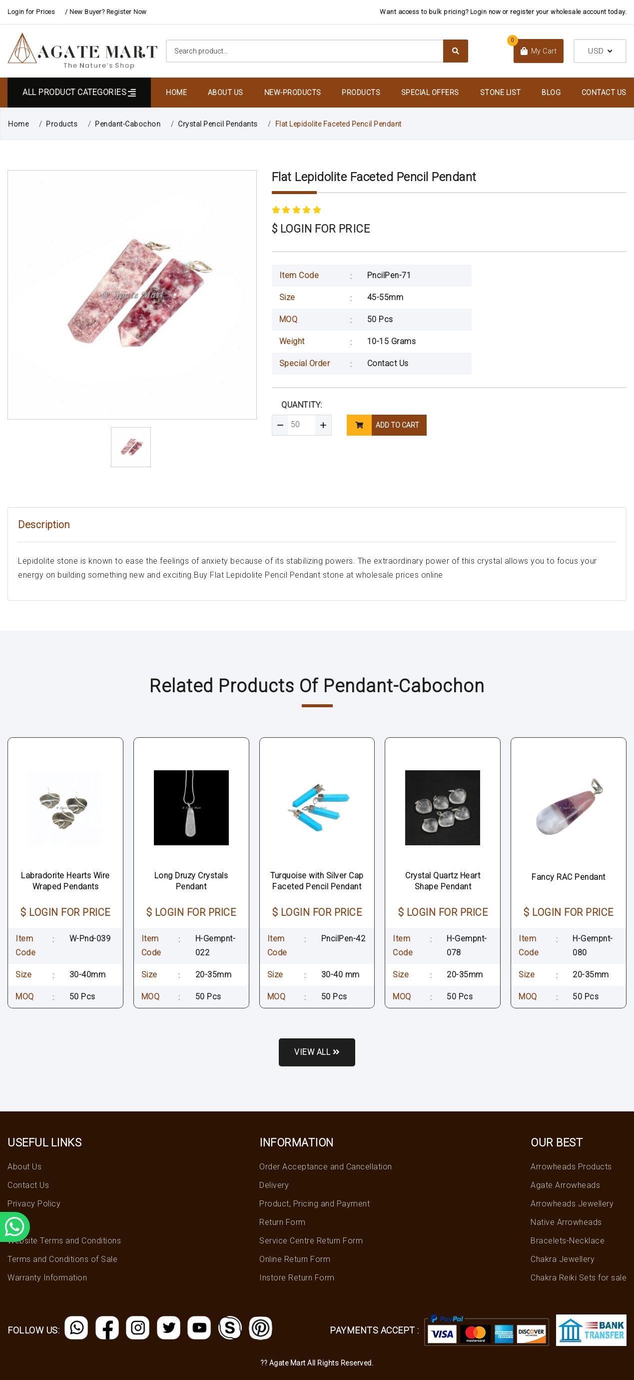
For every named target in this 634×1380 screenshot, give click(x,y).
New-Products (292, 93)
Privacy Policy (33, 1203)
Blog (551, 93)
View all (317, 1052)
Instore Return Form (297, 1277)
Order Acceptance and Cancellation (325, 1166)
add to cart (383, 425)
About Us (225, 93)
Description (44, 525)
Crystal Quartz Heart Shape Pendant (442, 881)
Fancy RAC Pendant (569, 877)
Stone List (500, 93)
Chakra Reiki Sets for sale (579, 1277)
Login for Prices (31, 12)
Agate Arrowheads (565, 1185)
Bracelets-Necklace (568, 1240)
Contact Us (604, 93)
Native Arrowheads (566, 1222)
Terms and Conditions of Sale (62, 1259)
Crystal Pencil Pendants (218, 124)
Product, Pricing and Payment (314, 1203)
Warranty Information (47, 1277)
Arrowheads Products (571, 1166)
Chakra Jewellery (563, 1259)
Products (361, 93)
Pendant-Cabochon (127, 124)
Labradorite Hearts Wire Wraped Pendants (65, 881)
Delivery (274, 1185)
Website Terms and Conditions (64, 1240)
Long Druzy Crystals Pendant (191, 881)
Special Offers (430, 93)
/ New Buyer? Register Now (106, 12)
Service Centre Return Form (311, 1240)
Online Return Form (294, 1259)
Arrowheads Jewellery (572, 1203)
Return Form (282, 1222)
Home (176, 93)
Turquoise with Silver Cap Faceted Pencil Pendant (317, 881)
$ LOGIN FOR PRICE (321, 229)
